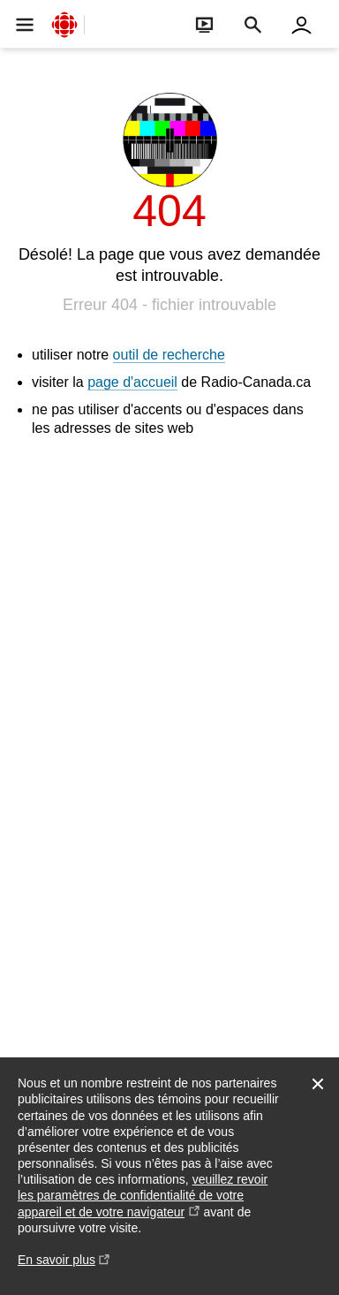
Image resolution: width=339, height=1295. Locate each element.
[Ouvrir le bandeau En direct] (204, 24)
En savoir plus (64, 1268)
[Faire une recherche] (253, 24)
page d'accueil (132, 382)
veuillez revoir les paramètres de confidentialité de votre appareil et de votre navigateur (142, 1195)
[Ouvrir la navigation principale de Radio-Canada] (24, 24)
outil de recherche (169, 354)
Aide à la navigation (0, 0)
